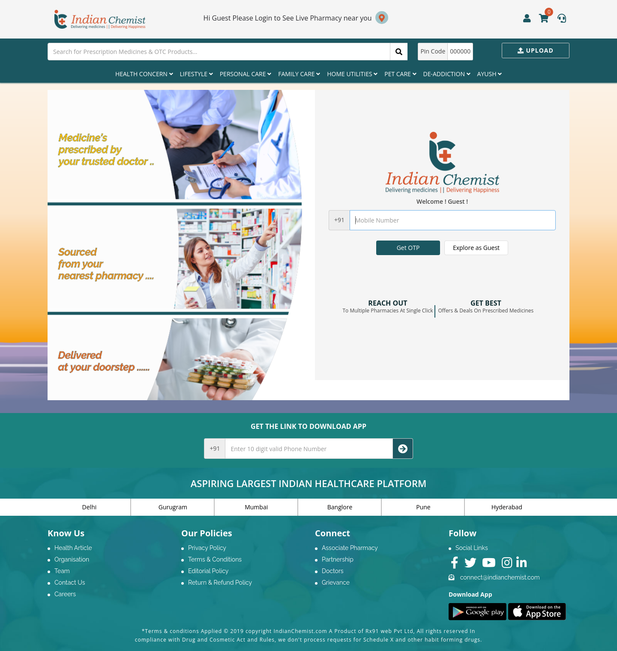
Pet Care (400, 74)
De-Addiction (446, 74)
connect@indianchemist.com (500, 577)
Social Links (471, 547)
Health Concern (144, 74)
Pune (423, 507)
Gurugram (173, 507)
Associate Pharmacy (350, 547)
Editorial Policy (208, 571)
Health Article (73, 547)
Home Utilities (352, 74)
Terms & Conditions (215, 559)
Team (62, 571)
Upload (536, 50)
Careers (65, 594)
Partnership (337, 559)
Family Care (299, 74)
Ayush (489, 74)
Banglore (340, 507)
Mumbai (256, 507)
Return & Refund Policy (220, 582)
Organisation (71, 559)
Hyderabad (506, 507)
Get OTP (408, 248)
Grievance (336, 582)
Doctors (333, 571)
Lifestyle (196, 74)
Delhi (89, 507)
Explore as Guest (476, 248)
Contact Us (69, 582)
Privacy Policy (207, 547)
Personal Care (245, 74)
